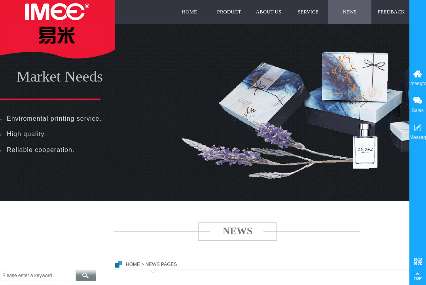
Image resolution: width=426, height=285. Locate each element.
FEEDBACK (391, 12)
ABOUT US (268, 12)
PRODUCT (229, 12)
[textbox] (38, 275)
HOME (189, 12)
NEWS (349, 12)
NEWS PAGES (161, 264)
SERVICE (307, 12)
